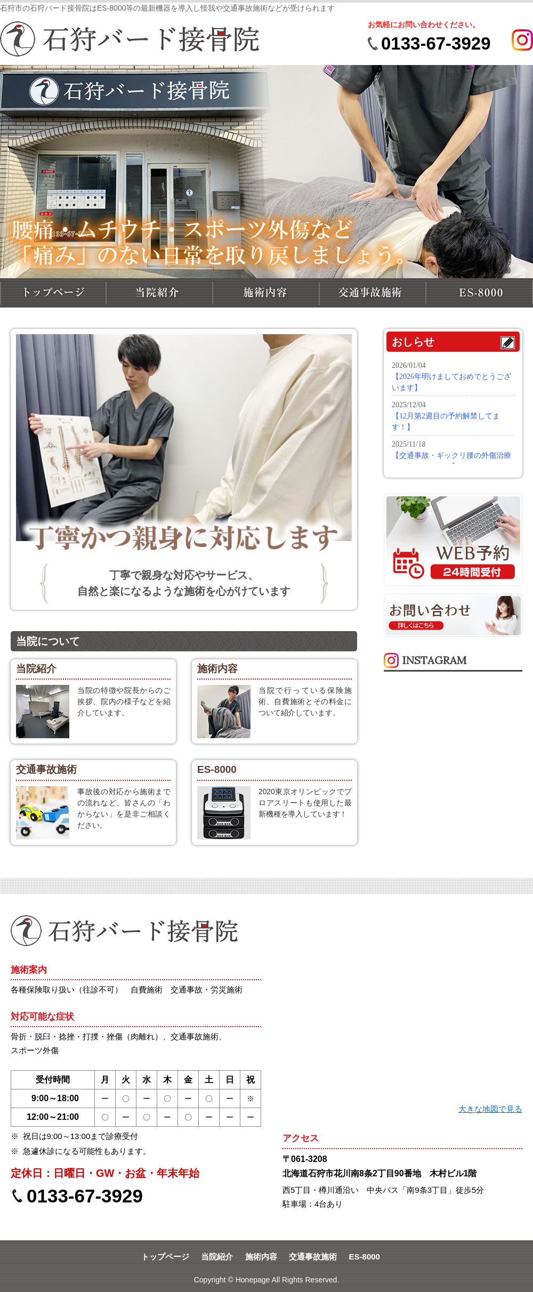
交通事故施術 (313, 1256)
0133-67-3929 (436, 43)
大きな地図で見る (490, 1108)
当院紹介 (217, 1256)
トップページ (165, 1256)
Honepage (253, 1279)
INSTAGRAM (434, 660)
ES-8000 (364, 1256)
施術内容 (261, 1256)
